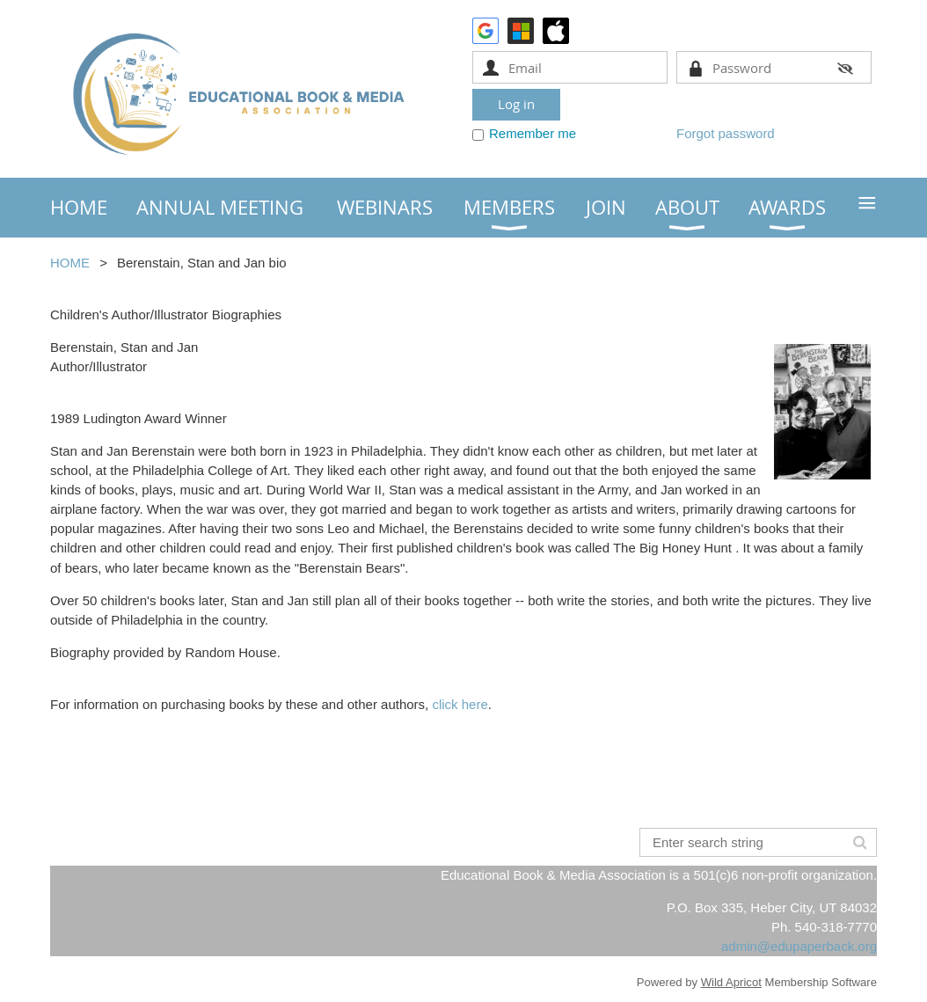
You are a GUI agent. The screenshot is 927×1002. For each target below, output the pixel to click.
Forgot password (725, 133)
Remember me (532, 133)
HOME (70, 262)
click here (459, 704)
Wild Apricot (731, 982)
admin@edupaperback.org (799, 946)
